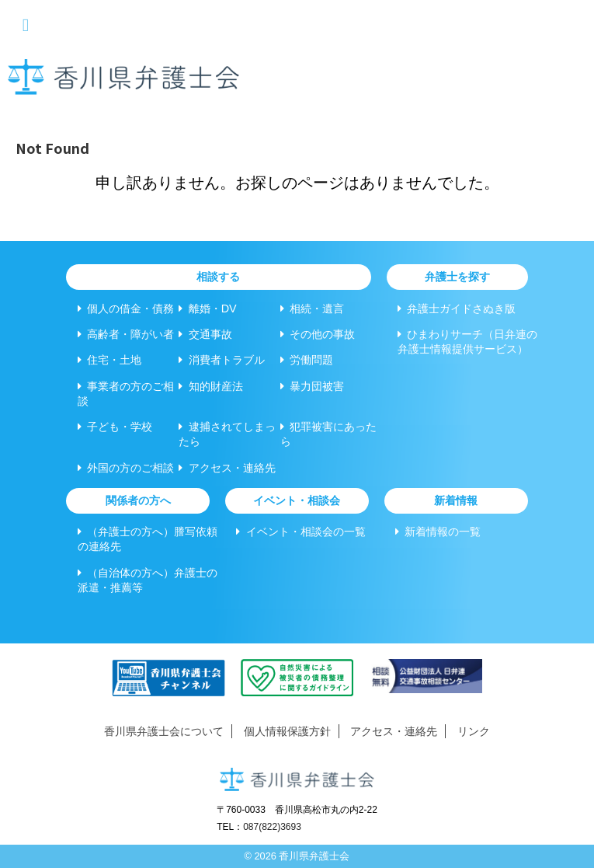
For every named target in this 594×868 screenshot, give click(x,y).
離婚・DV (207, 308)
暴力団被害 (312, 386)
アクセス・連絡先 (227, 468)
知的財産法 (210, 386)
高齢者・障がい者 (126, 334)
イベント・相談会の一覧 (300, 531)
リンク (473, 731)
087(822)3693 (272, 826)
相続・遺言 (312, 308)
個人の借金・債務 (126, 308)
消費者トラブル (221, 360)
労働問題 (306, 360)
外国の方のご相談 (126, 468)
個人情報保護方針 (287, 731)
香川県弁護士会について (164, 731)
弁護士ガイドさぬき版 (457, 308)
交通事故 (205, 334)
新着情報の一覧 (438, 531)
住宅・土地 (109, 360)
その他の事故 (317, 334)
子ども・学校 (115, 426)
